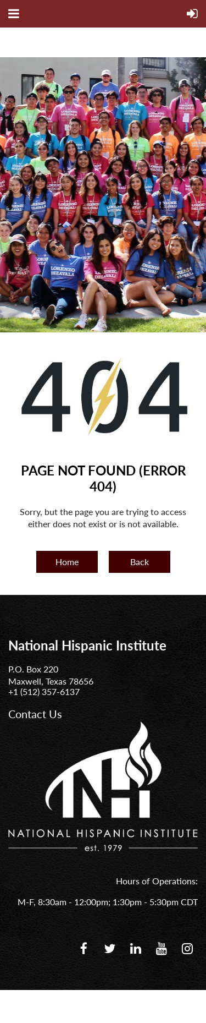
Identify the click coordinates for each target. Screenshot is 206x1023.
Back (139, 561)
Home (67, 561)
